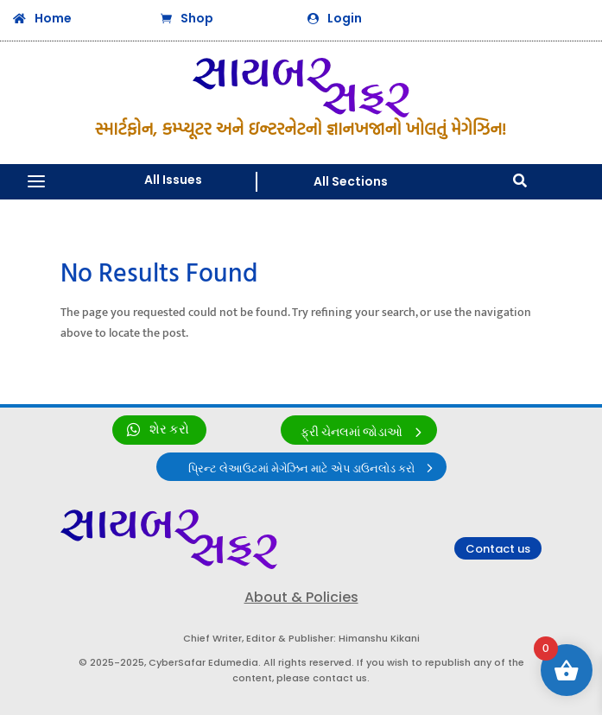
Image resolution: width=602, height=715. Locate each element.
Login (344, 18)
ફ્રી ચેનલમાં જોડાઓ (351, 432)
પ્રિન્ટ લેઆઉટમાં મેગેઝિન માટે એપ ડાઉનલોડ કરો (301, 468)
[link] (159, 430)
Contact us (498, 549)
